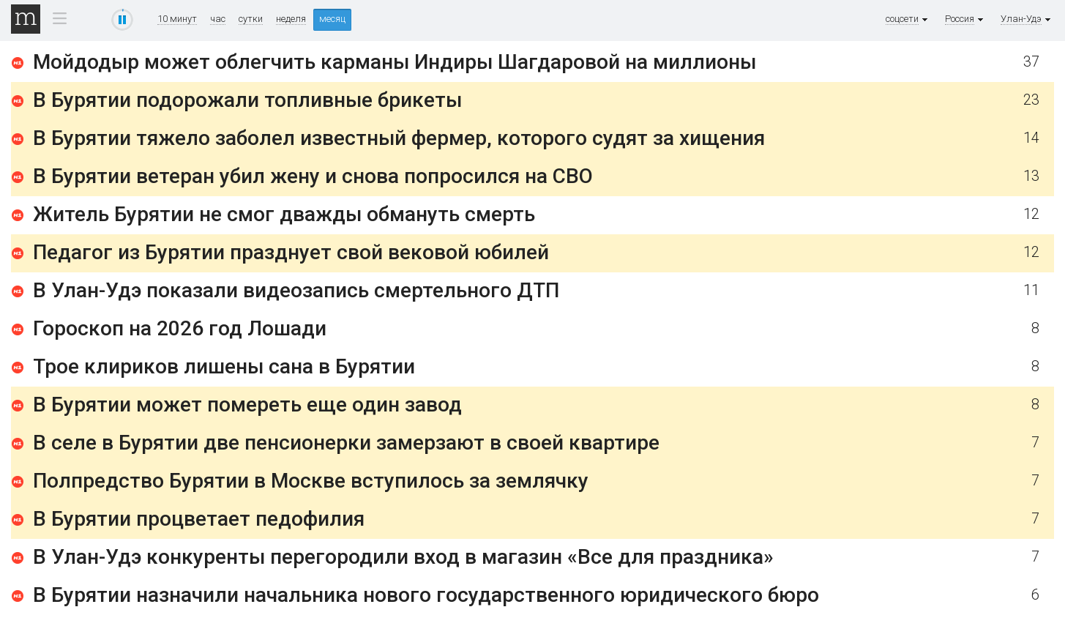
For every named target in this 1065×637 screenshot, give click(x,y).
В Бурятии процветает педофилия (199, 519)
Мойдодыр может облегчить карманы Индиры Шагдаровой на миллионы (394, 62)
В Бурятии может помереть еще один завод (247, 404)
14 (1031, 138)
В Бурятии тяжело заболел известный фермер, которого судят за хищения (399, 138)
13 (1031, 176)
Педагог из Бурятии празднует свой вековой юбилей (291, 252)
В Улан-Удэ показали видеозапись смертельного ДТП (296, 290)
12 (1031, 214)
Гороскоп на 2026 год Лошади (179, 328)
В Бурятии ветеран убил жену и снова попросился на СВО (313, 176)
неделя (291, 19)
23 (1031, 100)
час (217, 19)
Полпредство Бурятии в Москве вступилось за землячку (310, 481)
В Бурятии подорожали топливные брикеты (247, 100)
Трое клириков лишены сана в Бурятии (224, 366)
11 (1031, 290)
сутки (251, 19)
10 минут (177, 19)
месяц (332, 18)
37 (1031, 62)
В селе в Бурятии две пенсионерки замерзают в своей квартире (346, 443)
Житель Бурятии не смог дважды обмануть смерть (284, 214)
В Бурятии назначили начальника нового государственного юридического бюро (426, 595)
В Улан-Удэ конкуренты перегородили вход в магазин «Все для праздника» (403, 557)
